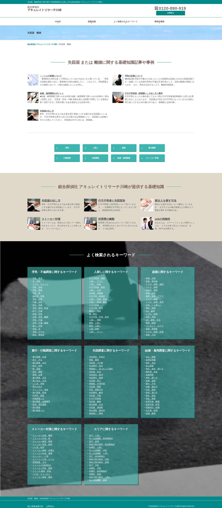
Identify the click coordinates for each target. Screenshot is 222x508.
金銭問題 (150, 373)
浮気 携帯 (37, 289)
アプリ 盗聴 (152, 298)
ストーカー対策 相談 (42, 467)
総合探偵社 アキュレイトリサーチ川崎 (42, 40)
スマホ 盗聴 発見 (155, 301)
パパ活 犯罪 (38, 446)
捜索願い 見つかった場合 (101, 367)
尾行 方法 (37, 358)
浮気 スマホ (38, 330)
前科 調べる (152, 376)
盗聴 (124, 144)
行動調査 (67, 156)
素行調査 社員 (39, 355)
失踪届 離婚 (95, 400)
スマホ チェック (40, 283)
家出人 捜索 (95, 310)
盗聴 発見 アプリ (155, 295)
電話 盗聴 (151, 307)
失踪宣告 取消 (96, 373)
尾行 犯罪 (37, 364)
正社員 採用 (152, 409)
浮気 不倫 (37, 319)
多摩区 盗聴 (95, 473)
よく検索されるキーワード (125, 17)
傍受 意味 (151, 316)
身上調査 (150, 364)
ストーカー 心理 (40, 455)
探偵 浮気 (37, 313)
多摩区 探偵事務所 (98, 470)
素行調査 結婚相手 (41, 400)
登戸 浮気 (94, 464)
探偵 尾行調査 (39, 403)
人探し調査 (94, 327)
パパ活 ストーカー (41, 473)
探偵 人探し (95, 324)
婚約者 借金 (152, 370)
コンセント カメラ (155, 324)
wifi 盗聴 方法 (153, 319)
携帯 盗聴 (151, 321)
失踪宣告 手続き (97, 355)
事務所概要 (159, 17)
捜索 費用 (94, 358)
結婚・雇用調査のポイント (52, 89)
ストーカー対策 (152, 156)
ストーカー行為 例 (41, 437)
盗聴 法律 (151, 277)
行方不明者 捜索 (97, 277)
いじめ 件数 (38, 382)
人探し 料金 (95, 283)
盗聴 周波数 (152, 327)
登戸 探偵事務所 (97, 455)
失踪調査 (95, 156)
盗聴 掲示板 (152, 280)
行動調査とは (38, 397)
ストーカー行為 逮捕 (42, 452)
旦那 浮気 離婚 (40, 316)
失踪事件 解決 (96, 391)
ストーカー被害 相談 (42, 476)
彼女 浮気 (37, 304)
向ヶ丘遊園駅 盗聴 (98, 479)
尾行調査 (36, 406)
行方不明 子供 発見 (99, 316)
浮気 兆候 (37, 286)
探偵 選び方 (152, 391)
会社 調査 (151, 355)
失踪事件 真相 (96, 376)
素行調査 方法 (39, 376)
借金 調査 (151, 397)
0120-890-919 (156, 8)
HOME (58, 17)
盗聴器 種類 (152, 289)
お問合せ (184, 8)
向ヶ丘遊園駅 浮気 (98, 449)
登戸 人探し (95, 434)
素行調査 (152, 144)
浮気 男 (36, 292)
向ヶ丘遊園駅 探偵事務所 (101, 437)
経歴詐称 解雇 (153, 400)
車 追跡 (36, 367)
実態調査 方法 (39, 461)
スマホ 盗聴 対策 (155, 330)
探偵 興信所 (38, 333)
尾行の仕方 (37, 385)
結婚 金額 (151, 379)
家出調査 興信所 (97, 409)
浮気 (67, 144)
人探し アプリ (96, 280)
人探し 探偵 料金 (98, 298)
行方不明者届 (95, 397)
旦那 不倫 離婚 (40, 321)
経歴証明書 (151, 358)
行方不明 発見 (96, 307)
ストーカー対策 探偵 (42, 443)
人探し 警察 (95, 319)
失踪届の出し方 (47, 107)
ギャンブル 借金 (40, 388)
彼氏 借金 (151, 361)
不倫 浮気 (37, 301)
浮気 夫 (36, 327)
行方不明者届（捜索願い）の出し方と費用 (144, 89)
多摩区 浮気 (95, 467)
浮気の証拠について (134, 72)
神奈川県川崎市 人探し (100, 476)
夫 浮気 (36, 280)
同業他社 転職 (153, 406)
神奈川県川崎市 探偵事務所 (102, 443)
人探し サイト (96, 330)
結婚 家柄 (151, 412)
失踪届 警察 (95, 385)
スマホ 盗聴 (152, 313)
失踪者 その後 (96, 361)
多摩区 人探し (96, 446)
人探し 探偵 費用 (98, 301)
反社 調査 (37, 370)
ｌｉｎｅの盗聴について (51, 72)
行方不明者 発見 (97, 286)
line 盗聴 (150, 310)
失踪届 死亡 (95, 379)
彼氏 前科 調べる (155, 367)
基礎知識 (92, 17)
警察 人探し (95, 321)
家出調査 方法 (96, 403)
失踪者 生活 (95, 370)
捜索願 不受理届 (97, 382)
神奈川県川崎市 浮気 (99, 458)
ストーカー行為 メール (43, 458)
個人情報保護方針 (35, 505)
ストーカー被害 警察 (42, 440)
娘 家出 (93, 313)
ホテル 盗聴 (152, 286)
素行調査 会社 (39, 361)
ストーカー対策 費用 (42, 434)
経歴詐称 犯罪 (153, 403)
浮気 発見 (37, 277)
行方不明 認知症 (97, 295)
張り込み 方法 (39, 379)
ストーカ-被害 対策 (41, 470)
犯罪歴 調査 (38, 394)
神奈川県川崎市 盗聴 (99, 461)
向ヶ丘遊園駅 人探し (99, 452)
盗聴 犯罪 (151, 292)
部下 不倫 (37, 310)
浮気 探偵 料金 (40, 307)
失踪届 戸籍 (95, 394)
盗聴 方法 (151, 333)
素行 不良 (151, 382)
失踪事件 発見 (96, 364)
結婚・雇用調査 (124, 156)
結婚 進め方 (152, 385)
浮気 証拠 (37, 298)
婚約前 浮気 (38, 295)
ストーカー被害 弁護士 (43, 449)
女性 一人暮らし (154, 304)
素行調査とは (38, 409)
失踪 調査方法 (96, 388)
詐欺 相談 (151, 388)
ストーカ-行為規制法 (41, 464)
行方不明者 (94, 304)
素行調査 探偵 (39, 391)
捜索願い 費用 (96, 412)
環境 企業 (37, 373)
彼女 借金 (151, 394)
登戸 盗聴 (94, 440)
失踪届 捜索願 (96, 292)
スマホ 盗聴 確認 (155, 283)
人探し (95, 144)
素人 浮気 (37, 324)
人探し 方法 (95, 289)
